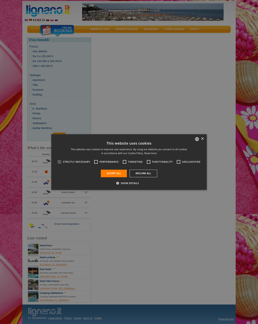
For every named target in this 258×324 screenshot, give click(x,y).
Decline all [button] (143, 173)
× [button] (202, 138)
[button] (129, 183)
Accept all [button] (114, 173)
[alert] (129, 162)
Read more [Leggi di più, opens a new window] (150, 153)
